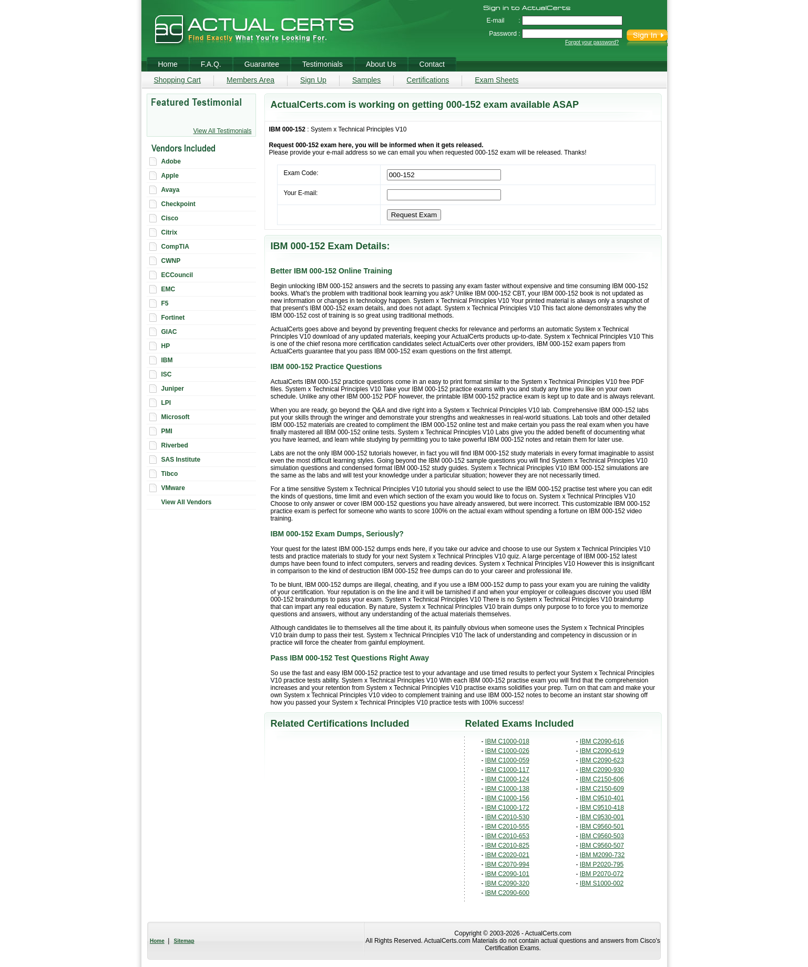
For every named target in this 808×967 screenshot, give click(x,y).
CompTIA (175, 246)
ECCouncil (177, 275)
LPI (166, 402)
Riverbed (174, 445)
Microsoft (175, 417)
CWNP (171, 260)
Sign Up (313, 80)
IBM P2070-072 (601, 874)
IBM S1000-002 (601, 883)
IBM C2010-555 (507, 826)
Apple (170, 175)
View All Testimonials (222, 131)
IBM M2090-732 (602, 855)
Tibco (169, 473)
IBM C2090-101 (507, 874)
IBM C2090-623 (602, 760)
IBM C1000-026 (507, 751)
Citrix (169, 232)
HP (165, 346)
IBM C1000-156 (507, 798)
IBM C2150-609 (602, 788)
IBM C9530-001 (602, 817)
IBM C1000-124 (507, 779)
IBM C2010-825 (507, 845)
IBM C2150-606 (602, 779)
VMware (173, 488)
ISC (166, 374)
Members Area (250, 80)
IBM (167, 360)
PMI (166, 431)
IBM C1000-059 (507, 760)
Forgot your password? (592, 42)
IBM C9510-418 (602, 807)
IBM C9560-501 (602, 826)
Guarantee (261, 64)
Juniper (172, 388)
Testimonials (322, 64)
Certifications (427, 80)
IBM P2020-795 (601, 864)
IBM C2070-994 (507, 864)
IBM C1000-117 (507, 769)
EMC (168, 289)
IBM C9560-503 (602, 836)
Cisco (170, 218)
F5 (165, 303)
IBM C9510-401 (602, 798)
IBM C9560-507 (602, 845)
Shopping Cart (177, 80)
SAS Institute (181, 459)
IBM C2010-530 (507, 817)
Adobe (171, 161)
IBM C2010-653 (507, 836)
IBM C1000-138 (507, 788)
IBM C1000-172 (507, 807)
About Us (381, 64)
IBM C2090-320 (507, 883)
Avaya (170, 190)
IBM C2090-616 (602, 741)
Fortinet (173, 317)
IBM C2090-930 (602, 769)
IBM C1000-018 (507, 741)
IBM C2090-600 (507, 893)
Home (157, 941)
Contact (432, 64)
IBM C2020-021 (507, 855)
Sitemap (184, 941)
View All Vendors (186, 502)
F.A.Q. (211, 64)
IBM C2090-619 (602, 751)
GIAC (169, 331)
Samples (366, 80)
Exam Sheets (496, 80)
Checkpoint (178, 204)
